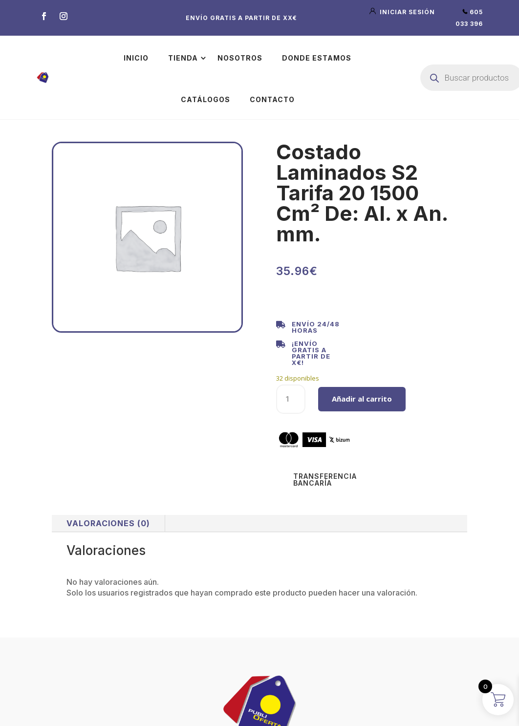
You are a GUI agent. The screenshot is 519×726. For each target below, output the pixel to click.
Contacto (272, 99)
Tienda (183, 58)
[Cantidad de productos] (290, 399)
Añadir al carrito (362, 399)
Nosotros (239, 58)
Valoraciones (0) (108, 523)
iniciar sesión (403, 12)
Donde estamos (316, 58)
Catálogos (205, 99)
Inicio (136, 58)
